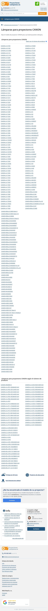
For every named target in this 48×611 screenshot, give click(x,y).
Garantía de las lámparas (9, 565)
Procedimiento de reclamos (12, 535)
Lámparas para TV (7, 586)
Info (3, 563)
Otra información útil (17, 538)
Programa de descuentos (9, 567)
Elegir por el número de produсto (35, 41)
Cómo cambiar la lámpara (9, 569)
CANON (5, 46)
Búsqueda (42, 13)
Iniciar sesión (43, 8)
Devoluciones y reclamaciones (10, 578)
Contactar (12, 500)
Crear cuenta (43, 9)
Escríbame (36, 529)
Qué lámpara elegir (7, 571)
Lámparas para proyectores (11, 25)
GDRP (3, 595)
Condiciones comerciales (11, 533)
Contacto (4, 593)
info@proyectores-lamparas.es (9, 10)
